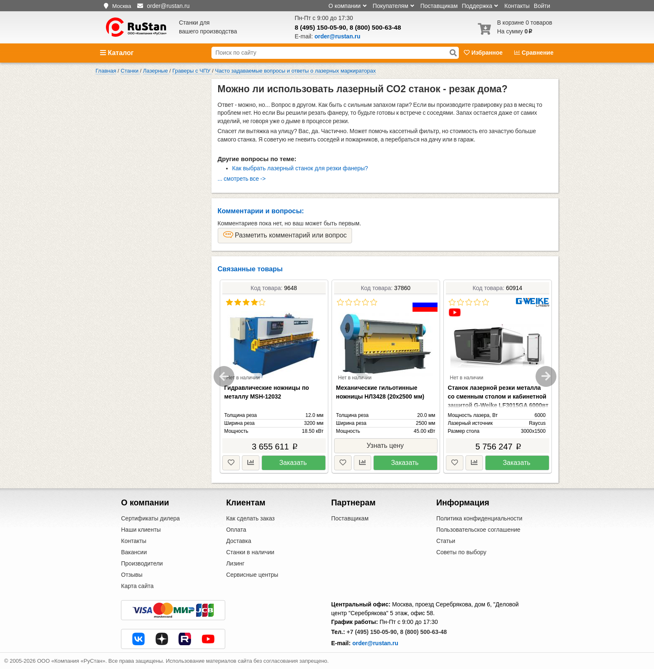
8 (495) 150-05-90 (320, 27)
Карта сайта (137, 586)
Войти (542, 6)
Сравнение (533, 52)
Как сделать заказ (250, 518)
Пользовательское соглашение (478, 529)
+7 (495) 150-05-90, (372, 632)
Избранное (484, 52)
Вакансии (134, 552)
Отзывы (131, 574)
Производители (142, 563)
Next (546, 376)
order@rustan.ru (375, 643)
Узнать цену (385, 445)
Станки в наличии (250, 552)
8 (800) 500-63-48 (375, 27)
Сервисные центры (252, 574)
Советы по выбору (461, 552)
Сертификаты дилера (150, 518)
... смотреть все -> (242, 178)
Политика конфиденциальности (479, 518)
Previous (224, 376)
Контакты (516, 6)
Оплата (236, 529)
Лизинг (235, 563)
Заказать (293, 462)
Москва (121, 6)
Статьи (445, 541)
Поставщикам (439, 6)
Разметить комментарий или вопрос (285, 235)
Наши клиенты (141, 529)
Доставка (238, 541)
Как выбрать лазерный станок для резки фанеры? (300, 168)
